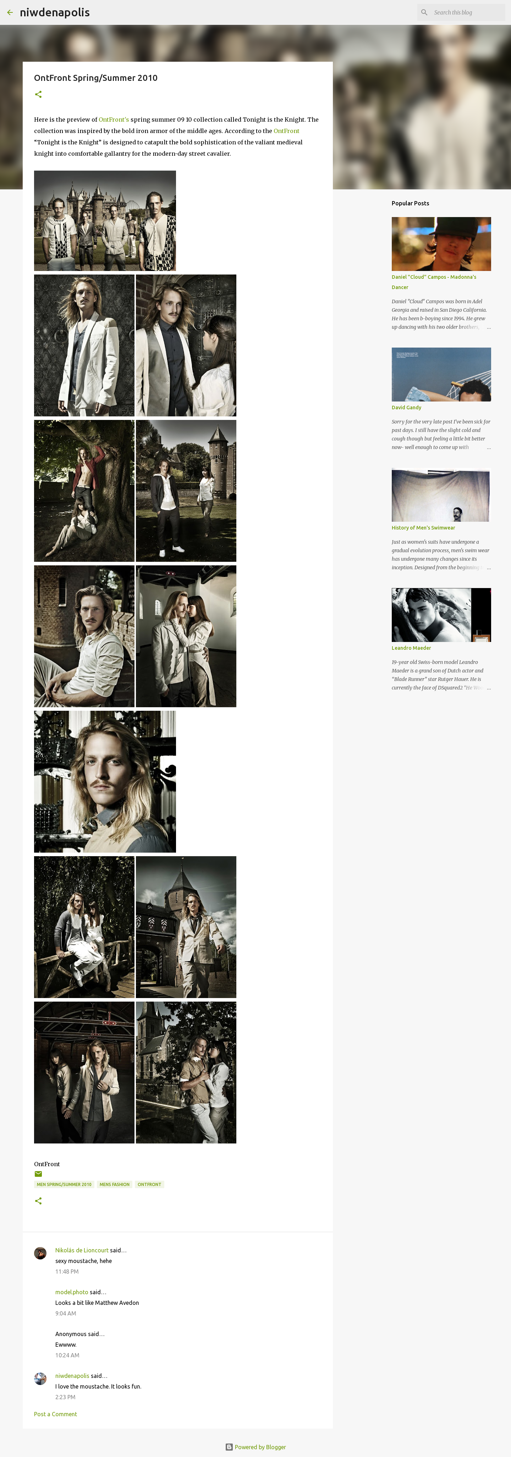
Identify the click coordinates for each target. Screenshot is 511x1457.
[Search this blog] (468, 12)
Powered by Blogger (255, 1447)
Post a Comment (55, 1414)
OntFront (287, 130)
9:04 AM (65, 1313)
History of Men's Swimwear (423, 528)
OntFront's (114, 119)
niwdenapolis (55, 12)
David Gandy (406, 407)
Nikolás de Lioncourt (82, 1250)
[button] (38, 95)
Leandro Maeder (411, 648)
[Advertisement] (399, 334)
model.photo (71, 1292)
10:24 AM (67, 1355)
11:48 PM (67, 1271)
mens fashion (115, 1184)
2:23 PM (65, 1397)
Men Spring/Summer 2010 (64, 1184)
